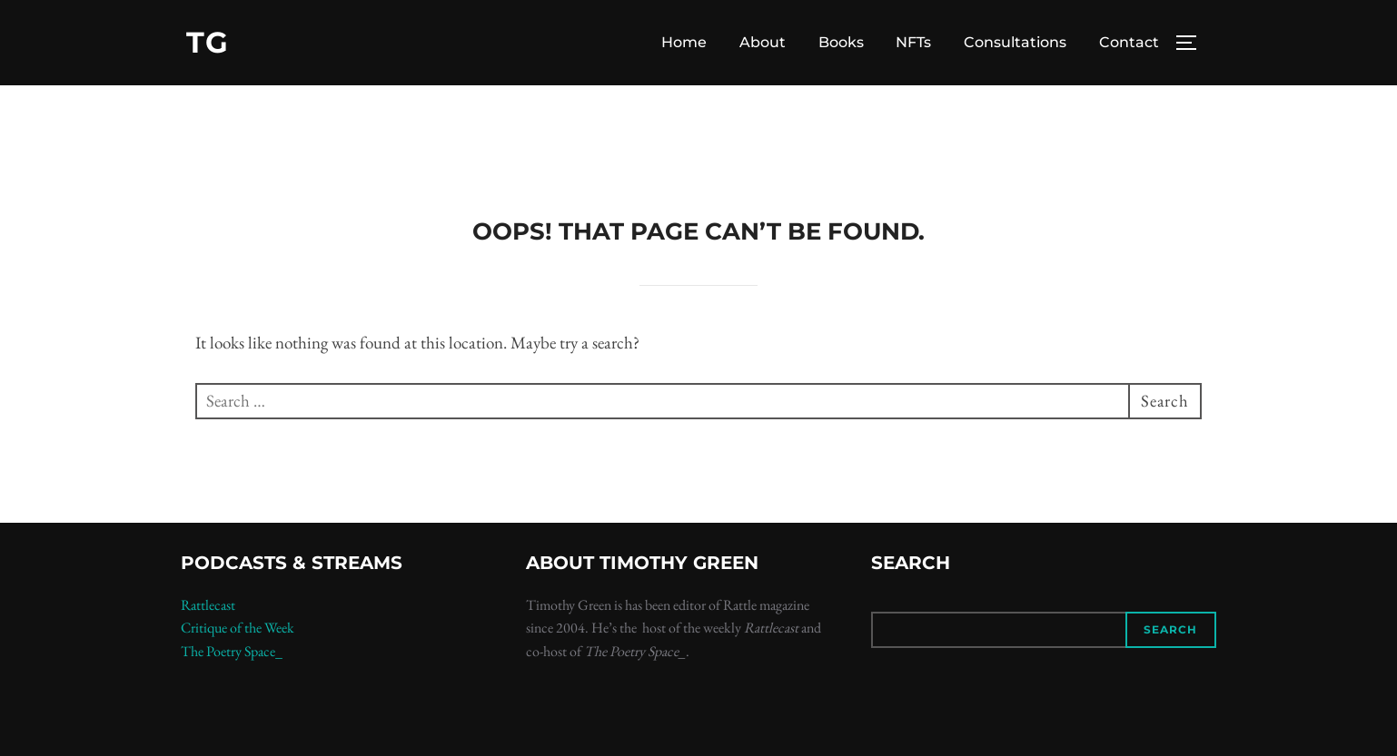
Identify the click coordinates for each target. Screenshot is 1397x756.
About (762, 42)
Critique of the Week (237, 633)
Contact (1129, 42)
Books (841, 42)
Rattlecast (208, 610)
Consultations (1015, 42)
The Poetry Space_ (231, 657)
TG (207, 42)
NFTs (913, 42)
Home (684, 42)
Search (1170, 636)
